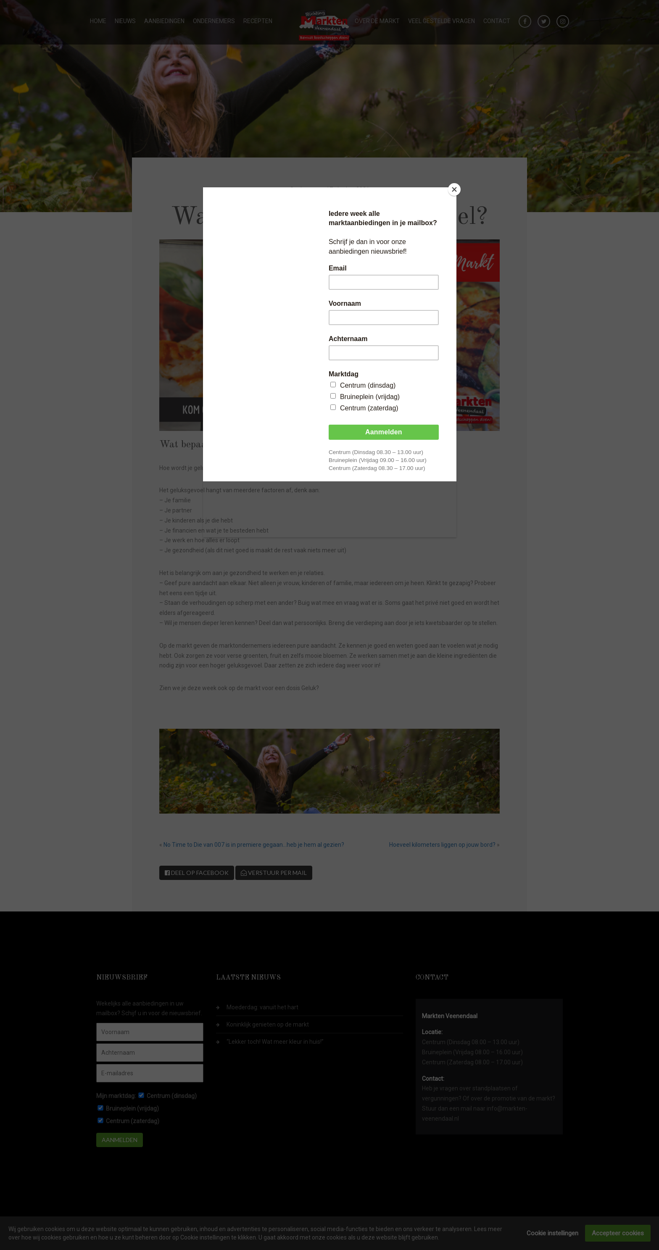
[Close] (454, 189)
